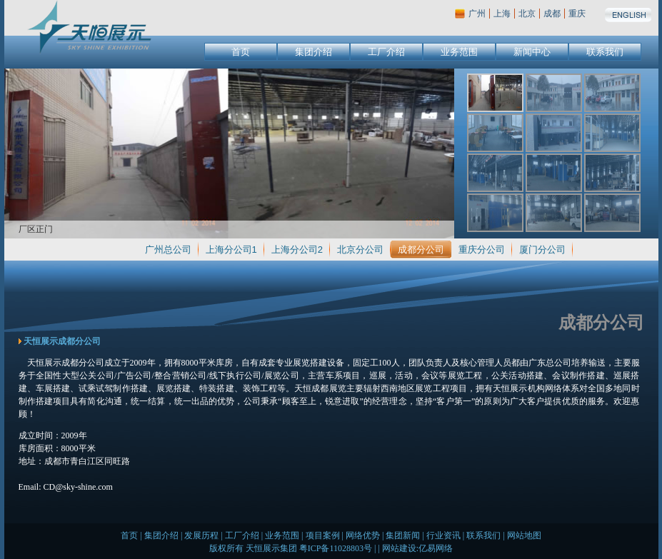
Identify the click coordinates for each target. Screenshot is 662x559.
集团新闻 (403, 535)
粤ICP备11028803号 (335, 548)
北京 (527, 14)
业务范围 (459, 51)
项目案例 (323, 535)
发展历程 (201, 535)
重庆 (577, 14)
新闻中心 (532, 51)
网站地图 (524, 535)
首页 (240, 51)
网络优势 (363, 535)
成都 (552, 14)
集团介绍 (313, 51)
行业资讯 (443, 535)
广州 (477, 14)
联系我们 (604, 51)
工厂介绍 (386, 51)
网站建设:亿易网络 (417, 548)
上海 (502, 14)
